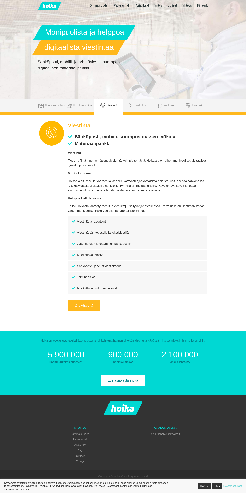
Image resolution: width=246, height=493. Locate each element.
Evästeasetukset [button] (232, 486)
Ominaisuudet (99, 5)
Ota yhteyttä (84, 305)
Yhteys (187, 5)
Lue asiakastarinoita (123, 380)
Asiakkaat (142, 5)
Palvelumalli (122, 5)
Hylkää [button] (217, 486)
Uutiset (172, 5)
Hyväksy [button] (204, 486)
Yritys (158, 5)
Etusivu (80, 427)
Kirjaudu (202, 5)
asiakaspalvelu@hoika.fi (165, 434)
